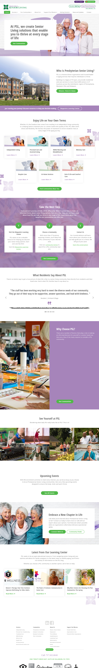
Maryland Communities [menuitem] (38, 634)
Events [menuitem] (51, 644)
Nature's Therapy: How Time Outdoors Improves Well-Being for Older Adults (18, 589)
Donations (91, 1)
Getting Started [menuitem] (64, 12)
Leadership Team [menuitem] (54, 638)
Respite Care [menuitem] (19, 640)
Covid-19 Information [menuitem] (54, 646)
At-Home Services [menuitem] (20, 642)
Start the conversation (80, 245)
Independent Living (13, 150)
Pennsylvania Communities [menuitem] (39, 630)
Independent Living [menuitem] (20, 630)
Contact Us (49, 649)
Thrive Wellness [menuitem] (53, 634)
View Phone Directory (88, 6)
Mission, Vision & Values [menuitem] (55, 630)
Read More (9, 594)
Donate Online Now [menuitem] (71, 630)
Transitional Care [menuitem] (20, 634)
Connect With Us (57, 532)
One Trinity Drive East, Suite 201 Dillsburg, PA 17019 (49, 659)
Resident (75, 6)
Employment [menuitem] (53, 632)
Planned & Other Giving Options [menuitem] (74, 634)
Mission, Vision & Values (67, 91)
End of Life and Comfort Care (73, 175)
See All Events (49, 493)
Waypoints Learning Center (69, 108)
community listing (51, 245)
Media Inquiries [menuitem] (53, 640)
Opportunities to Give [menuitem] (71, 632)
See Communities (19, 43)
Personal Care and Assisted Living (36, 151)
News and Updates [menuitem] (78, 12)
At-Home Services (47, 174)
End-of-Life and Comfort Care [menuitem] (22, 644)
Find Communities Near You (49, 189)
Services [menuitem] (14, 12)
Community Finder (75, 532)
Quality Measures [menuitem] (54, 636)
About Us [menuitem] (37, 12)
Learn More (11, 155)
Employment (79, 1)
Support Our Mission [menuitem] (50, 12)
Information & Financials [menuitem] (55, 642)
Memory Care (80, 150)
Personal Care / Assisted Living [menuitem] (23, 632)
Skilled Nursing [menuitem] (19, 636)
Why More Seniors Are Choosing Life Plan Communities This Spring (80, 589)
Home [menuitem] (7, 12)
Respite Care (22, 174)
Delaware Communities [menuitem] (38, 632)
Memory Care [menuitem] (19, 638)
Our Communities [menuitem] (25, 12)
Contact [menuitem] (89, 12)
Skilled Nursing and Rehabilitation (59, 151)
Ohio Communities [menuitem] (37, 636)
